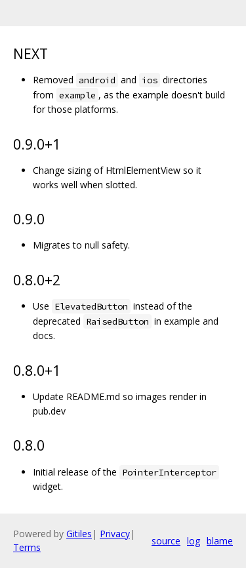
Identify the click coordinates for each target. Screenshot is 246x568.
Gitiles (79, 533)
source (166, 541)
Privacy (115, 533)
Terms (27, 547)
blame (220, 541)
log (193, 541)
